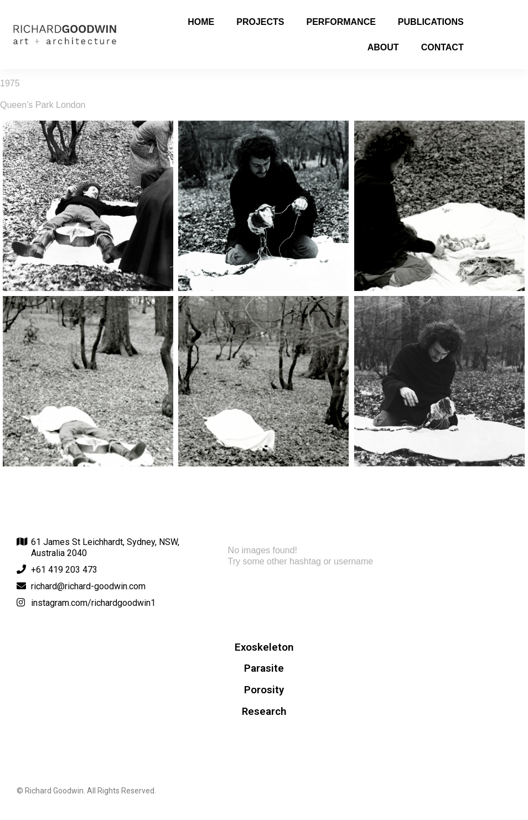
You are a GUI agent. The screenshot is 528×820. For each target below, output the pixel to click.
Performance (341, 22)
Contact (442, 47)
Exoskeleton (264, 647)
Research (264, 711)
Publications (431, 22)
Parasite (264, 668)
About (383, 47)
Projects (260, 22)
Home (201, 22)
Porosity (264, 690)
